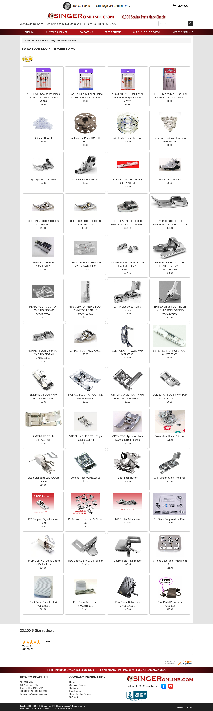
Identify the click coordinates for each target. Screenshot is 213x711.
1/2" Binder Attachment (127, 519)
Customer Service (57, 32)
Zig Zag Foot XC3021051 (43, 179)
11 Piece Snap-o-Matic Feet (169, 519)
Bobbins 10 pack (43, 138)
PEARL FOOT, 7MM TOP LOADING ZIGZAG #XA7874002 (43, 310)
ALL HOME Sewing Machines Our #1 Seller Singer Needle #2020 (43, 98)
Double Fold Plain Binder (127, 560)
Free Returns (113, 32)
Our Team (73, 697)
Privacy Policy (180, 707)
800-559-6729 (26, 691)
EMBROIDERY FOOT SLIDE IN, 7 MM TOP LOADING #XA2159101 (170, 310)
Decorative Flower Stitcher (169, 436)
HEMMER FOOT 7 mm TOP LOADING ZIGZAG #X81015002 (43, 354)
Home (27, 40)
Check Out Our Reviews (147, 32)
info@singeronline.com (36, 694)
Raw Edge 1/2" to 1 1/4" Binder (85, 560)
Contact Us (86, 32)
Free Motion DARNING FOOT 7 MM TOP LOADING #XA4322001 (85, 310)
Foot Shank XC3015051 (85, 179)
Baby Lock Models (59, 40)
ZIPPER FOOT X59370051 (85, 350)
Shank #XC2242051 (169, 179)
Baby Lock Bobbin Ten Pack (127, 138)
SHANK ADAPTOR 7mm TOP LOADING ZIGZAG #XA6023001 (127, 266)
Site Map (190, 707)
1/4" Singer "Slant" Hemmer (169, 477)
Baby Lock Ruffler (128, 477)
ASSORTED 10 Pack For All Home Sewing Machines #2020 (127, 98)
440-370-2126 (41, 691)
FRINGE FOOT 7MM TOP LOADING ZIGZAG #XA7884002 (169, 266)
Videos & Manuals (183, 32)
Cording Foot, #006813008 (85, 477)
